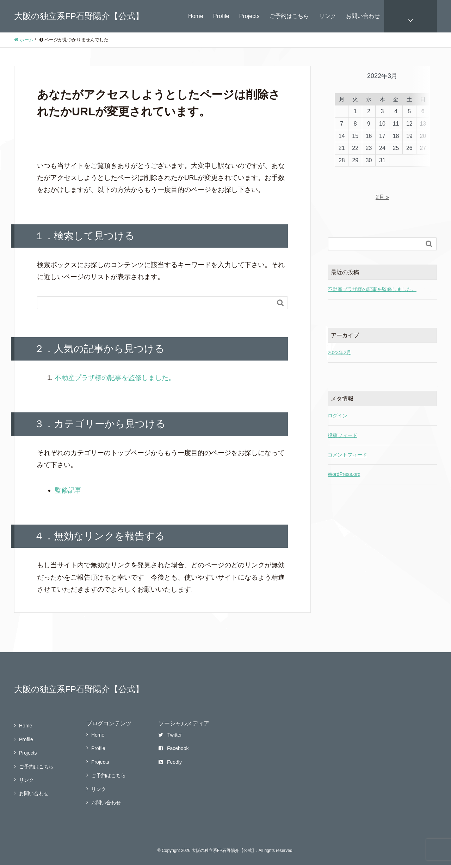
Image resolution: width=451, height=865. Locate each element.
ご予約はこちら (289, 16)
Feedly (170, 762)
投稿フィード (342, 418)
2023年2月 (339, 335)
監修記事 (68, 490)
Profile (221, 16)
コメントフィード (347, 438)
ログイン (337, 398)
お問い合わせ (363, 16)
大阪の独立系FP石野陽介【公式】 (79, 16)
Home (195, 16)
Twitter (170, 735)
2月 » (382, 180)
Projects (249, 16)
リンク (327, 16)
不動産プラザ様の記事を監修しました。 (115, 377)
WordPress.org (344, 457)
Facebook (174, 748)
